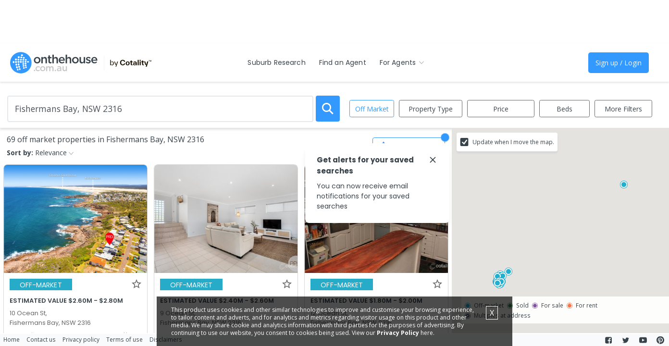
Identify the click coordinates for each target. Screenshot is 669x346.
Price (500, 108)
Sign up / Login (618, 62)
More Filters (623, 108)
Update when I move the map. (513, 142)
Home (11, 339)
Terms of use (124, 339)
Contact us (41, 339)
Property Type (431, 108)
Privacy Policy (398, 333)
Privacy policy (80, 339)
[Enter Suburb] (160, 109)
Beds (564, 108)
